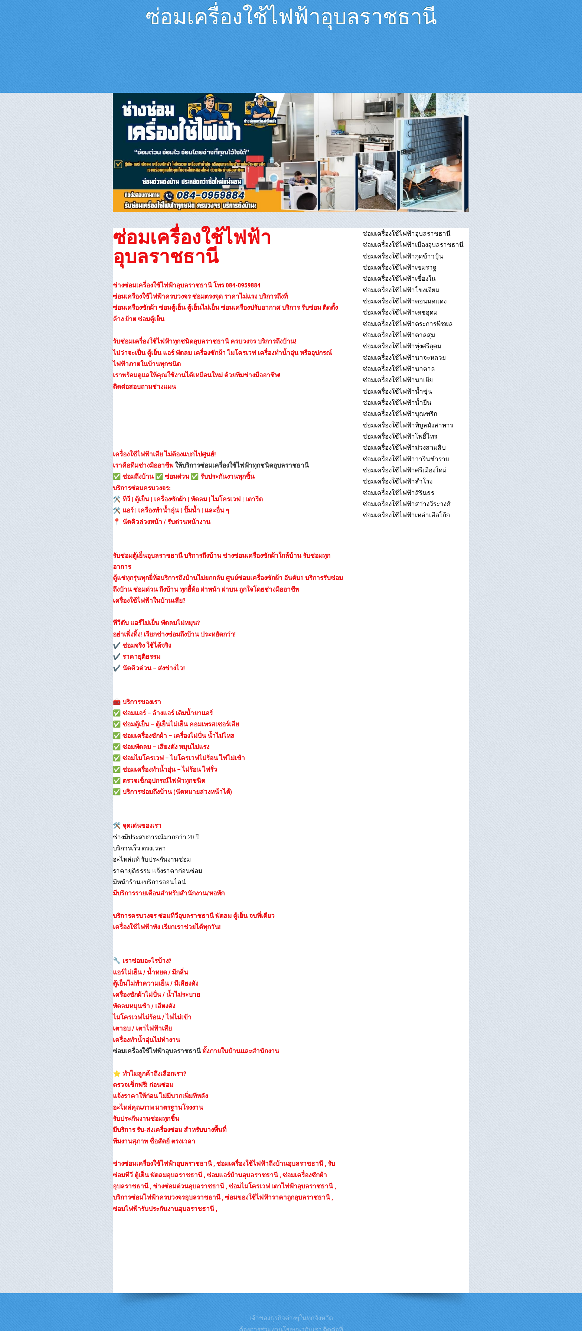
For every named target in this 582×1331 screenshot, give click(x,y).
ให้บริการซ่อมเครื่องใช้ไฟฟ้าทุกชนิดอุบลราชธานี (242, 465)
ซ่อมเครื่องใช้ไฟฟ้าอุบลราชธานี (291, 13)
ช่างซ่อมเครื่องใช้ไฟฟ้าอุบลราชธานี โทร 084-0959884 (187, 285)
